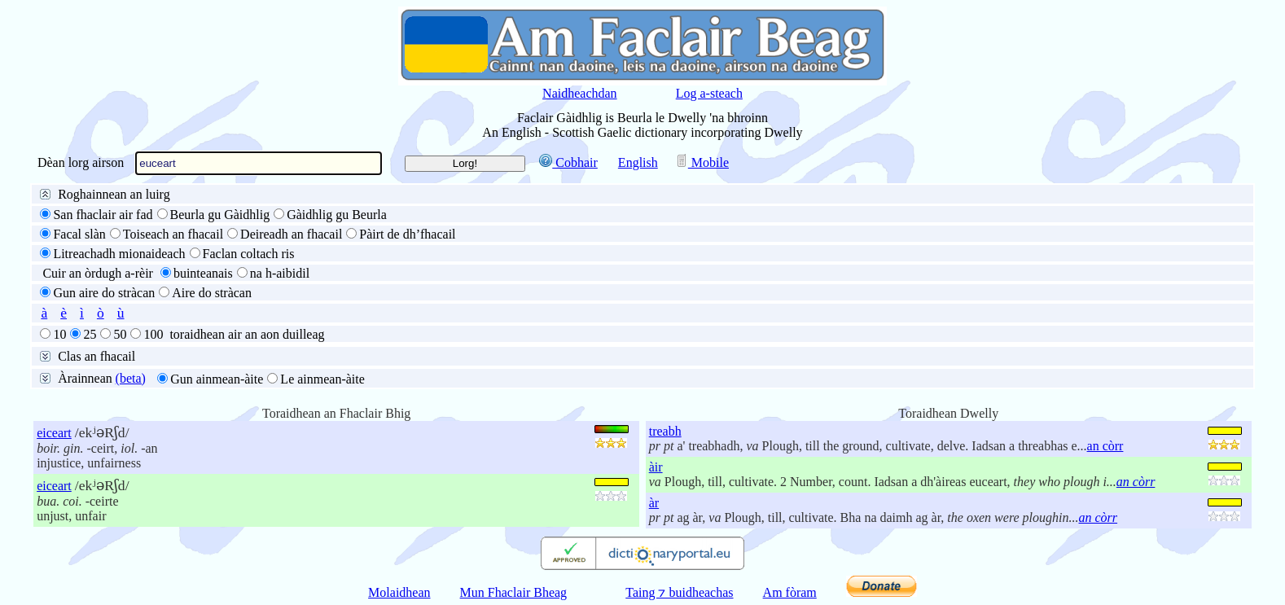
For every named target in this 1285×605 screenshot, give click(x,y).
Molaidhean (399, 592)
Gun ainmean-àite (216, 379)
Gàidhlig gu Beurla (337, 214)
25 (89, 334)
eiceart (54, 433)
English (638, 162)
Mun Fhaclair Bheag (514, 592)
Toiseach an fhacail (173, 234)
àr (654, 503)
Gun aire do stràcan (104, 293)
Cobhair (568, 162)
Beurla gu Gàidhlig (220, 214)
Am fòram (790, 592)
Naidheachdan (579, 93)
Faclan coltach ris (249, 254)
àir (656, 467)
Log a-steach (709, 93)
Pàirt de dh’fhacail (407, 234)
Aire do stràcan (212, 293)
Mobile (702, 162)
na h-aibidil (279, 273)
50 (119, 334)
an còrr (1105, 446)
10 (59, 334)
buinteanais (203, 273)
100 (153, 334)
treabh (665, 431)
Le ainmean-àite (322, 379)
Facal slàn (79, 234)
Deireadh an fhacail (291, 234)
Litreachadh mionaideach (119, 254)
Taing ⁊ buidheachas (679, 592)
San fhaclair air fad (102, 214)
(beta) (131, 378)
